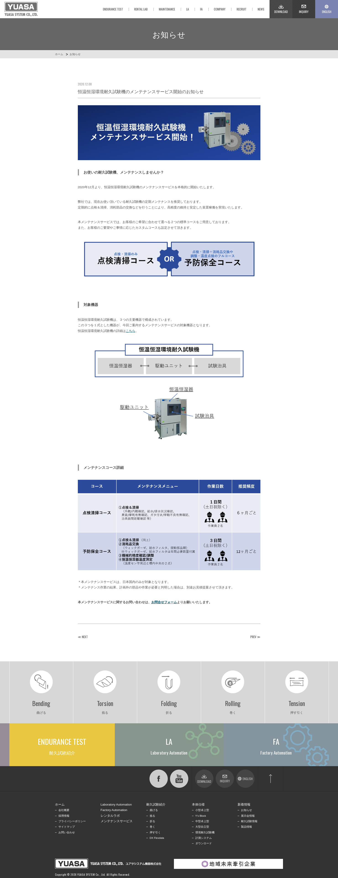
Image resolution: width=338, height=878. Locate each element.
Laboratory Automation (116, 804)
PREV (253, 636)
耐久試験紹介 (155, 804)
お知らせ (75, 54)
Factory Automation (114, 810)
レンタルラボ (110, 815)
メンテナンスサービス (117, 821)
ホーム (59, 54)
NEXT (85, 636)
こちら (130, 331)
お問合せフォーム (164, 602)
